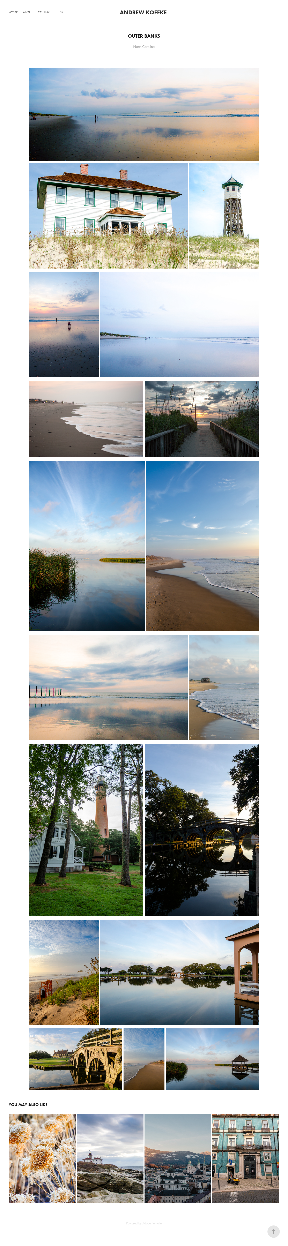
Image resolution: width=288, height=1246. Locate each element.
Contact (45, 12)
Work (13, 12)
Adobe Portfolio (152, 1223)
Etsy (60, 12)
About (28, 12)
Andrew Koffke (144, 12)
